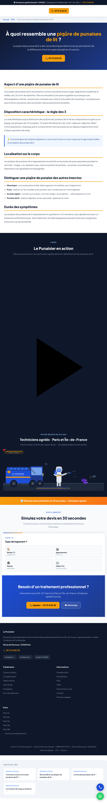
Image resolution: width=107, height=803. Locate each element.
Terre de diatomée (11, 693)
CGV (57, 750)
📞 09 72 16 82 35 (87, 2)
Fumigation (8, 689)
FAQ (13, 19)
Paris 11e (6, 721)
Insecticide (7, 685)
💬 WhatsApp (71, 605)
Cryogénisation (9, 676)
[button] (53, 339)
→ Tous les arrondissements (14, 733)
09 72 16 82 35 (59, 11)
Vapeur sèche (9, 680)
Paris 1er (6, 713)
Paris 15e (6, 725)
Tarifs (59, 685)
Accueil (6, 19)
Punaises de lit (62, 672)
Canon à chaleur (10, 672)
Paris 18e (6, 729)
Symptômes (62, 676)
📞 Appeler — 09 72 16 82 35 (43, 605)
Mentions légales (64, 697)
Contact (60, 693)
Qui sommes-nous (64, 689)
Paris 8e (6, 717)
